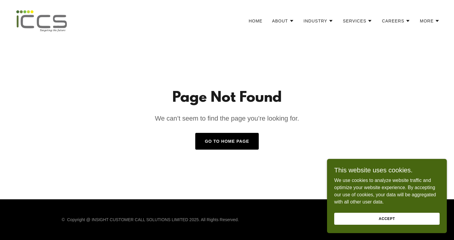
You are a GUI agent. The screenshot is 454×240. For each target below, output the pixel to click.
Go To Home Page (227, 141)
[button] (283, 21)
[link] (41, 19)
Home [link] (255, 21)
